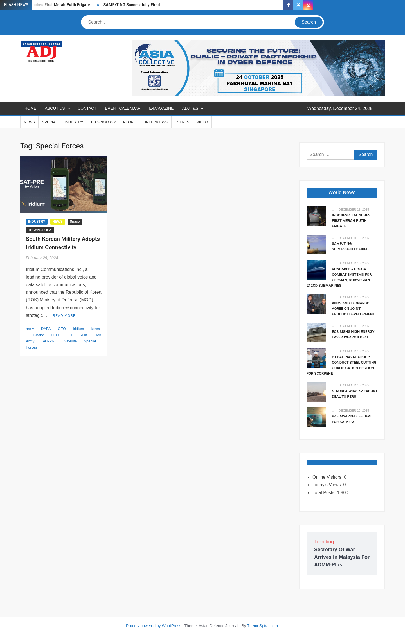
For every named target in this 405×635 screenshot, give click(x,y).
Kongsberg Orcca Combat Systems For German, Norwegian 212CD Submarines (339, 277)
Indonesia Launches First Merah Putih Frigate (351, 221)
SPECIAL (49, 122)
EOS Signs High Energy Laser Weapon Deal (353, 334)
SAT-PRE (49, 341)
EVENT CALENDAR (123, 108)
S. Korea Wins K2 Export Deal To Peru (354, 393)
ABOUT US (55, 108)
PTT (69, 335)
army (30, 329)
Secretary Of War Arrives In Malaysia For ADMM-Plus (342, 557)
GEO (62, 329)
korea (95, 329)
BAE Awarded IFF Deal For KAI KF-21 (352, 418)
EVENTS (182, 122)
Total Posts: (324, 492)
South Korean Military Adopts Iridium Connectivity (63, 243)
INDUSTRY (74, 122)
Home (30, 108)
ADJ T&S (190, 108)
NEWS (29, 122)
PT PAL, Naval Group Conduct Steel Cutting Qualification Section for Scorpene (341, 365)
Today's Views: (327, 484)
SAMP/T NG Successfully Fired (132, 5)
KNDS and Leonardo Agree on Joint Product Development (353, 308)
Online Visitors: (328, 477)
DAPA (46, 329)
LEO (54, 335)
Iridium (78, 329)
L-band (38, 335)
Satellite (70, 341)
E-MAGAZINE (161, 108)
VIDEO (202, 122)
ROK (83, 335)
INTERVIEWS (156, 122)
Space (75, 221)
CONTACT (87, 108)
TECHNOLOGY (103, 122)
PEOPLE (130, 122)
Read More (64, 316)
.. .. (334, 209)
